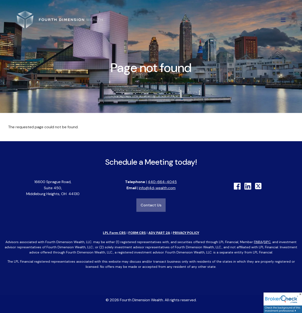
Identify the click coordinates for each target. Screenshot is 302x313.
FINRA (258, 242)
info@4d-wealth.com (157, 187)
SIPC (267, 242)
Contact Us (151, 205)
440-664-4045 (162, 181)
